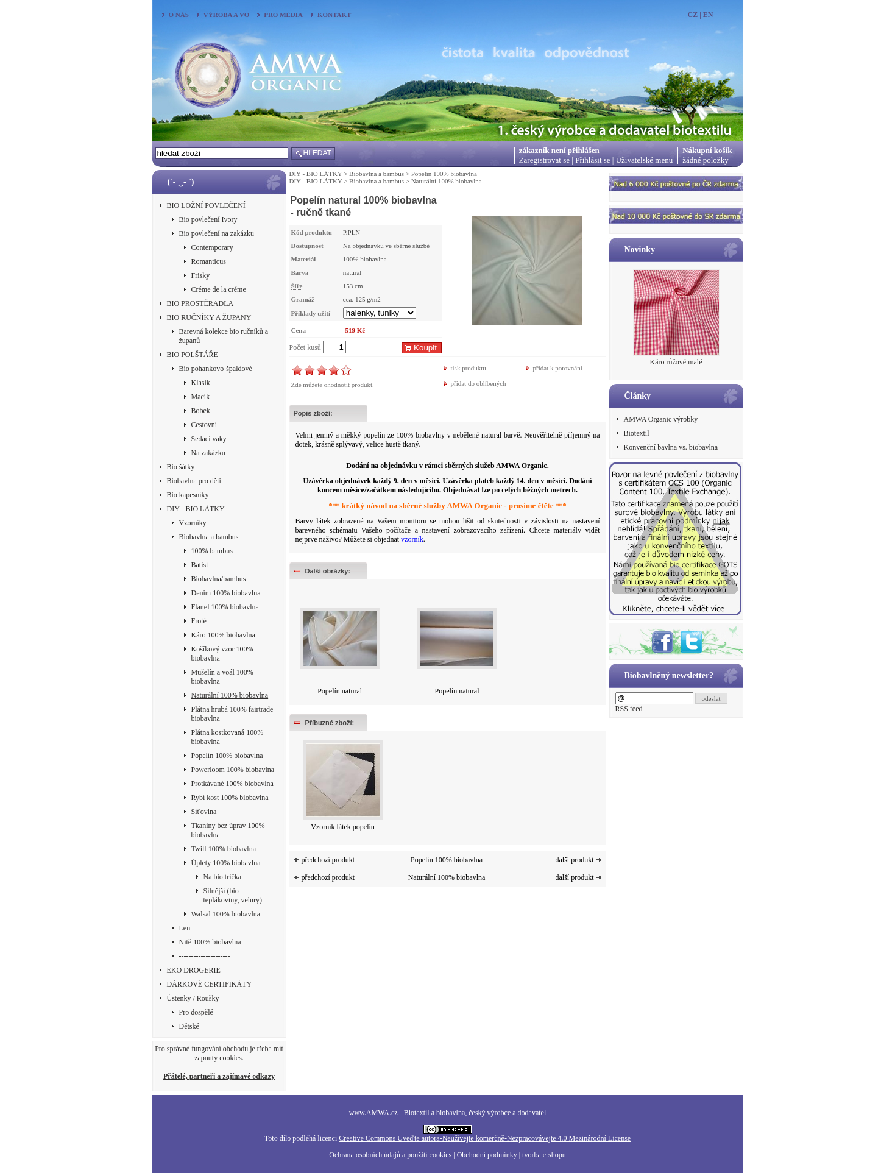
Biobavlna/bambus (218, 579)
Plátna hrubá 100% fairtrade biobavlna (232, 714)
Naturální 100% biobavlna (230, 695)
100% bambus (212, 551)
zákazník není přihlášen (559, 150)
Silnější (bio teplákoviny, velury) (233, 895)
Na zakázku (208, 452)
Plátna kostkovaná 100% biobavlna (227, 737)
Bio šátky (181, 466)
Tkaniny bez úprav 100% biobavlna (228, 830)
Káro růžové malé (676, 362)
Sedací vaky (209, 438)
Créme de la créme (218, 289)
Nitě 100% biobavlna (210, 942)
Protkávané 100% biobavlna (232, 783)
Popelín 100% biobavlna (227, 755)
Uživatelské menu (644, 160)
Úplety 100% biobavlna (226, 863)
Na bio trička (222, 877)
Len (185, 928)
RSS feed (629, 708)
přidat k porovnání (557, 368)
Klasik (200, 382)
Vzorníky (193, 523)
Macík (200, 396)
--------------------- (204, 956)
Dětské (189, 1026)
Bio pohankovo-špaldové (215, 368)
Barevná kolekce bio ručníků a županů (224, 336)
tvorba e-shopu (544, 1154)
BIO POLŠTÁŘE (192, 354)
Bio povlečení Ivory (208, 219)
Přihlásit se (592, 160)
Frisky (200, 275)
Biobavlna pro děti (194, 481)
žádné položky (705, 160)
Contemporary (212, 247)
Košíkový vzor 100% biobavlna (222, 653)
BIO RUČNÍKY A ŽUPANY (209, 317)
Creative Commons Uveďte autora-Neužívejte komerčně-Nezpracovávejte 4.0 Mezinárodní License (485, 1138)
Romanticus (208, 261)
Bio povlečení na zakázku (217, 233)
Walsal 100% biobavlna (226, 914)
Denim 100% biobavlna (226, 593)
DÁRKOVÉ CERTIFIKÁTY (209, 984)
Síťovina (204, 811)
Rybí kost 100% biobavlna (230, 797)
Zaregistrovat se (544, 160)
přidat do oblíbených (478, 383)
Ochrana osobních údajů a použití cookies (390, 1154)
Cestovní (204, 424)
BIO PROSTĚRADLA (200, 303)
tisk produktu (468, 368)
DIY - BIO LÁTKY (196, 509)
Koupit (425, 347)
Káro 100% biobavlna (223, 635)
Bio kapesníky (188, 495)
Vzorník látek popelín (343, 827)
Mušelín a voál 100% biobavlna (222, 677)
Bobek (200, 410)
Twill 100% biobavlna (223, 849)
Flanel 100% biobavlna (225, 607)
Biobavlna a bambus (209, 537)
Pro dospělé (196, 1012)
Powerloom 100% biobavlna (233, 769)
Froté (199, 621)
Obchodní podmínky (487, 1154)
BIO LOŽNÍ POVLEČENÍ (206, 205)
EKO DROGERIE (194, 970)
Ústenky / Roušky (193, 998)
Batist (199, 565)
